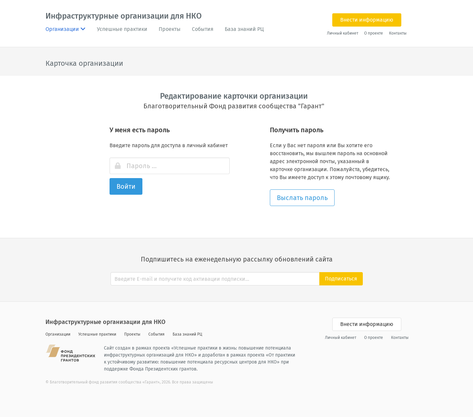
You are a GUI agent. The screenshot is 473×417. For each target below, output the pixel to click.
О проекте (373, 33)
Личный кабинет (342, 33)
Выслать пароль (302, 198)
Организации (57, 334)
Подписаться (341, 278)
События (202, 29)
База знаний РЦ (244, 29)
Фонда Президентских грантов (163, 369)
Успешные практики (122, 29)
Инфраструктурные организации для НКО (123, 16)
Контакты (398, 33)
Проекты (170, 29)
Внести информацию (366, 20)
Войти (126, 186)
